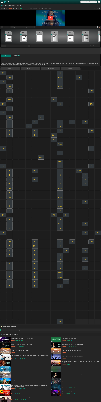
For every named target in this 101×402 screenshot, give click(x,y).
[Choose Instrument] (29, 46)
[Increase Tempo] (11, 27)
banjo (21, 45)
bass (26, 45)
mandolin (17, 45)
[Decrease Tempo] (2, 27)
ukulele (12, 45)
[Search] (95, 2)
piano (8, 45)
